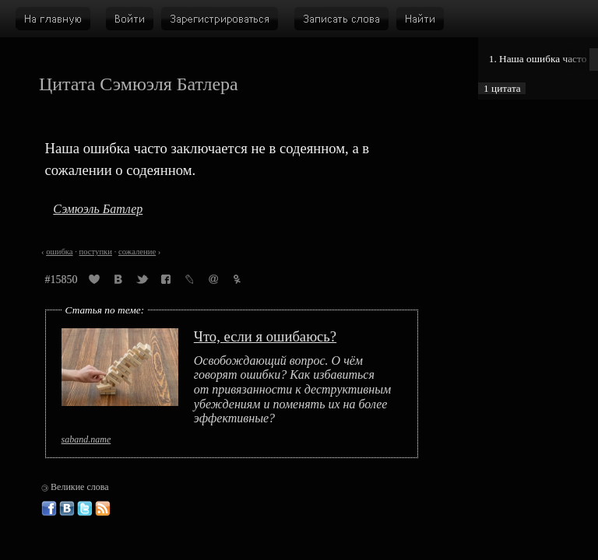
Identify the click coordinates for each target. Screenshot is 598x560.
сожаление (137, 251)
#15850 (61, 279)
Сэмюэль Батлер (97, 208)
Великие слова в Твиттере (85, 508)
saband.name (86, 439)
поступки (95, 251)
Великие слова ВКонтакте (67, 508)
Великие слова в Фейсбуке (49, 508)
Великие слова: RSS (103, 508)
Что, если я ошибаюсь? (265, 336)
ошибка (59, 251)
